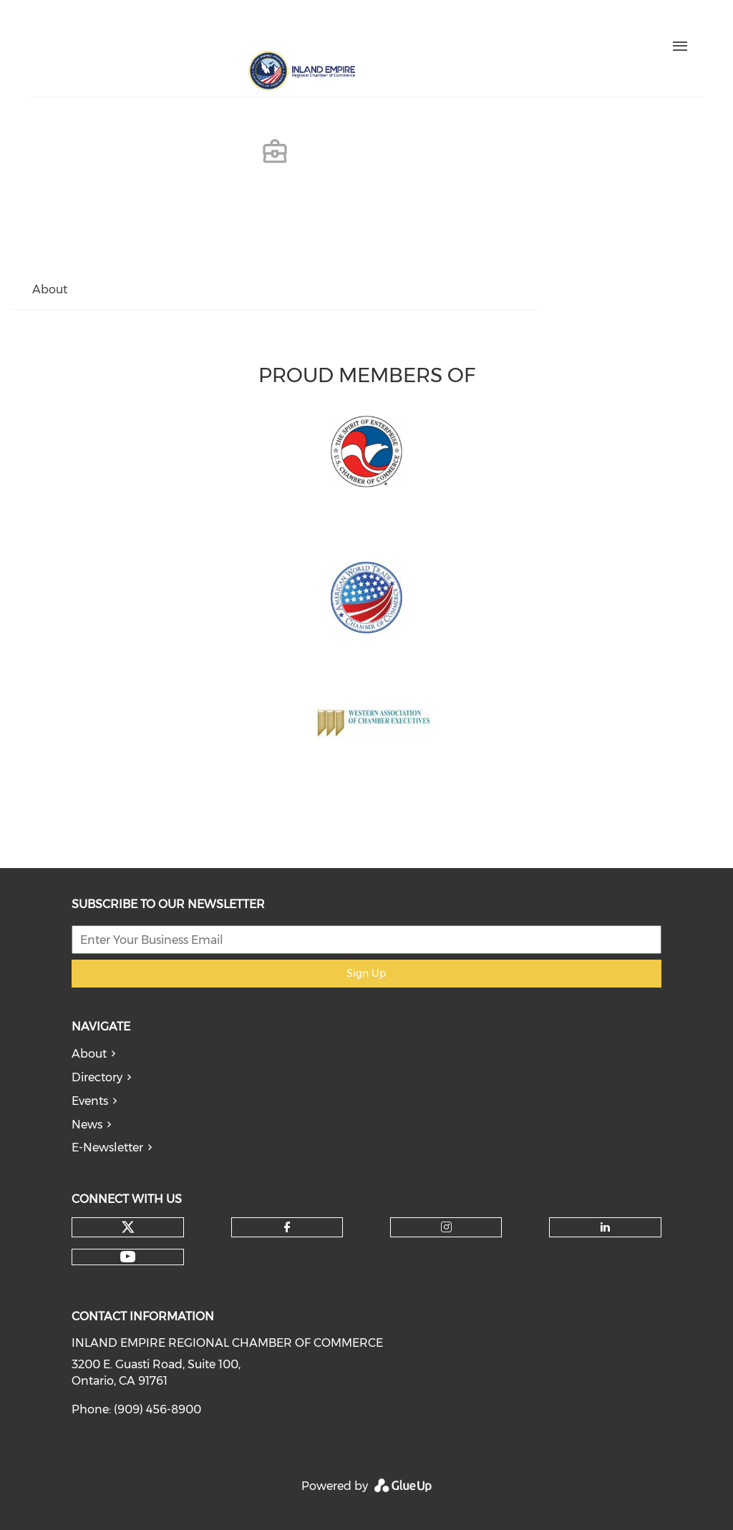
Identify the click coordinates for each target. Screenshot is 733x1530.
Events (90, 1101)
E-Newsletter (107, 1147)
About (89, 1054)
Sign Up (366, 973)
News (87, 1124)
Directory (97, 1077)
